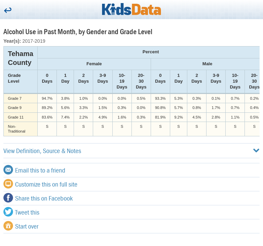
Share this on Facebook (38, 198)
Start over (20, 226)
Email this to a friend (34, 170)
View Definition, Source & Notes (131, 150)
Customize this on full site (40, 184)
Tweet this (21, 212)
